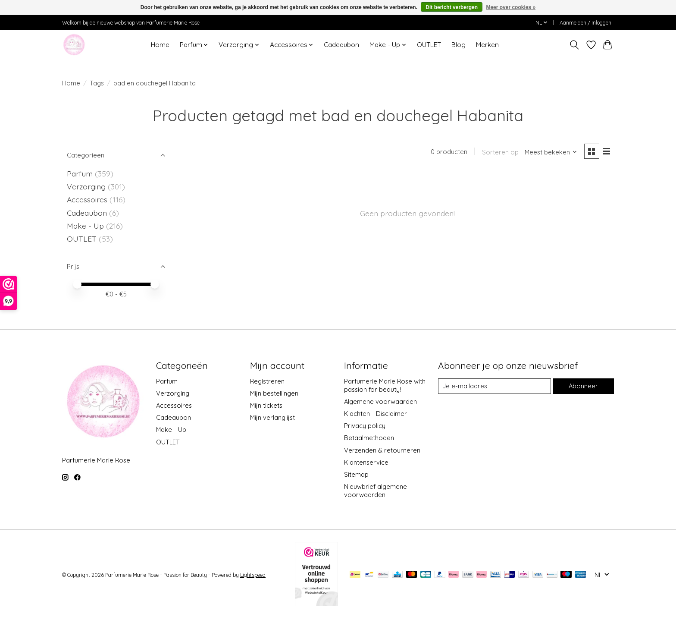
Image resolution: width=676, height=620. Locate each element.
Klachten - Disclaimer (375, 413)
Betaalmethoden (369, 438)
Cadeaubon (341, 45)
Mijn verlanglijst (272, 417)
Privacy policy (364, 426)
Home (160, 45)
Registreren (267, 381)
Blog (458, 45)
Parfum (80, 173)
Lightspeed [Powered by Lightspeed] (253, 575)
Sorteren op (500, 152)
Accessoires (88, 199)
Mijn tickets (266, 405)
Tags (97, 83)
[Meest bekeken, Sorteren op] (551, 152)
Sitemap (356, 474)
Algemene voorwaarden (380, 401)
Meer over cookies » (510, 7)
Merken (487, 45)
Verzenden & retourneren (382, 450)
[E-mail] (494, 386)
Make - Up (86, 225)
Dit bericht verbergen (452, 7)
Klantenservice (366, 462)
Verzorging (87, 186)
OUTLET (429, 45)
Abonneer (583, 386)
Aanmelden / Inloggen (585, 22)
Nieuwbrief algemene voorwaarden (375, 490)
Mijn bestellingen (274, 393)
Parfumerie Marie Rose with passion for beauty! (385, 385)
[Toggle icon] (574, 45)
